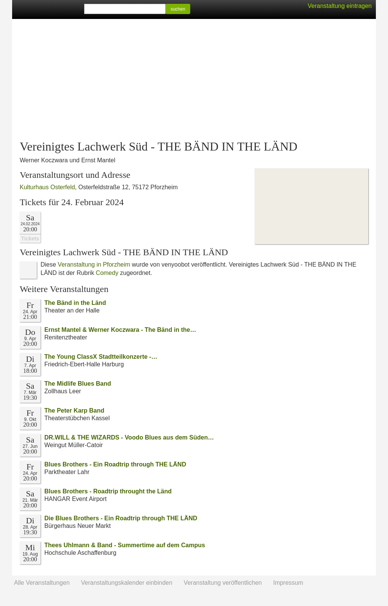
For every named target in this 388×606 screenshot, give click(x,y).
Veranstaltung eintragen (340, 6)
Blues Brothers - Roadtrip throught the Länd (108, 491)
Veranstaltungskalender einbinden (126, 582)
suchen (178, 9)
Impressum (288, 582)
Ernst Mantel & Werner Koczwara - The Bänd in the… (120, 330)
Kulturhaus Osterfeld (47, 187)
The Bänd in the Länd (75, 303)
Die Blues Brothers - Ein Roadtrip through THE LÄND (120, 518)
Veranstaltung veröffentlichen (223, 582)
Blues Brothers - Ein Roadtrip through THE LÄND (115, 464)
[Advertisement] (194, 80)
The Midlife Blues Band (77, 383)
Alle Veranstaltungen (42, 582)
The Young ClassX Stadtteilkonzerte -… (100, 356)
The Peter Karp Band (74, 410)
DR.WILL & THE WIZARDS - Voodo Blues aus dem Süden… (129, 437)
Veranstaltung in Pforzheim (94, 264)
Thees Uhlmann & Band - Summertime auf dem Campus (124, 545)
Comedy (107, 273)
